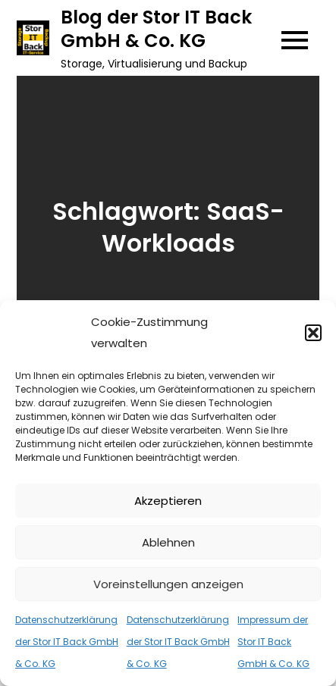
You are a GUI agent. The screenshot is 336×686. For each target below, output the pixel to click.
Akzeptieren (168, 501)
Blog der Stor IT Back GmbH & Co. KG (156, 29)
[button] (313, 332)
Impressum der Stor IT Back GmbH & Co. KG (273, 641)
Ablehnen (168, 542)
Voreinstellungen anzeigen (168, 584)
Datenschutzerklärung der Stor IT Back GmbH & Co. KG (66, 641)
